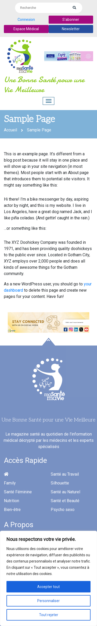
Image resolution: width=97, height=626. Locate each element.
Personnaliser (48, 601)
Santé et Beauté (65, 500)
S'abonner (70, 19)
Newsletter (71, 29)
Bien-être (12, 509)
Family (10, 483)
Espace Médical (26, 29)
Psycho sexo (62, 509)
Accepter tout (48, 587)
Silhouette (60, 483)
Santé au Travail (65, 474)
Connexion (26, 19)
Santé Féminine (18, 491)
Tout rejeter (48, 615)
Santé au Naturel (65, 491)
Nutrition (11, 500)
